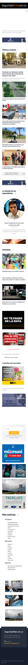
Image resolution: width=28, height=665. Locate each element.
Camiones (10, 534)
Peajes (9, 538)
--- (4, 639)
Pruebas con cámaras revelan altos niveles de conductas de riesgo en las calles (12, 74)
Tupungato (10, 554)
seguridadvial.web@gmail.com (11, 643)
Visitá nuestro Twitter (11, 357)
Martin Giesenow (11, 569)
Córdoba (10, 558)
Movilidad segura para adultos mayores (13, 271)
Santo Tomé (10, 560)
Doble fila (10, 533)
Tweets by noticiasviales (14, 349)
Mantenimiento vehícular (13, 526)
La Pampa (10, 547)
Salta (9, 556)
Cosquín (9, 553)
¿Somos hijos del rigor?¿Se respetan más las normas (12, 173)
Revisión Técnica (11, 536)
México (9, 551)
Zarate (9, 546)
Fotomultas (10, 531)
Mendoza (10, 544)
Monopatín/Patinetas (12, 522)
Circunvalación (11, 529)
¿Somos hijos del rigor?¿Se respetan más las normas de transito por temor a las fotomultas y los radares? (13, 122)
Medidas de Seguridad (13, 524)
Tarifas (9, 527)
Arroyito (9, 549)
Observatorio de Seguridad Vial (15, 566)
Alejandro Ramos (11, 567)
